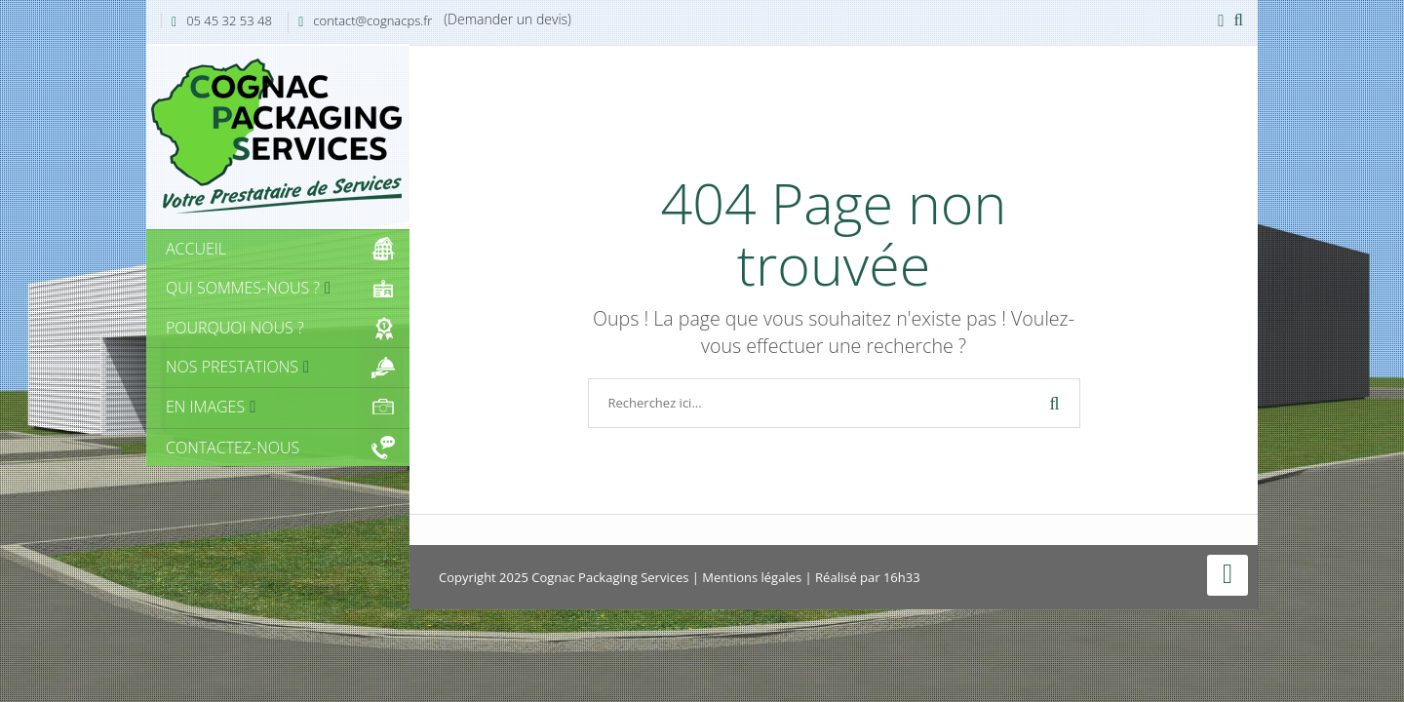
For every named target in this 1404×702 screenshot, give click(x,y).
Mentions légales (751, 577)
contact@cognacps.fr (372, 20)
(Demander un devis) (507, 19)
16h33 (901, 577)
